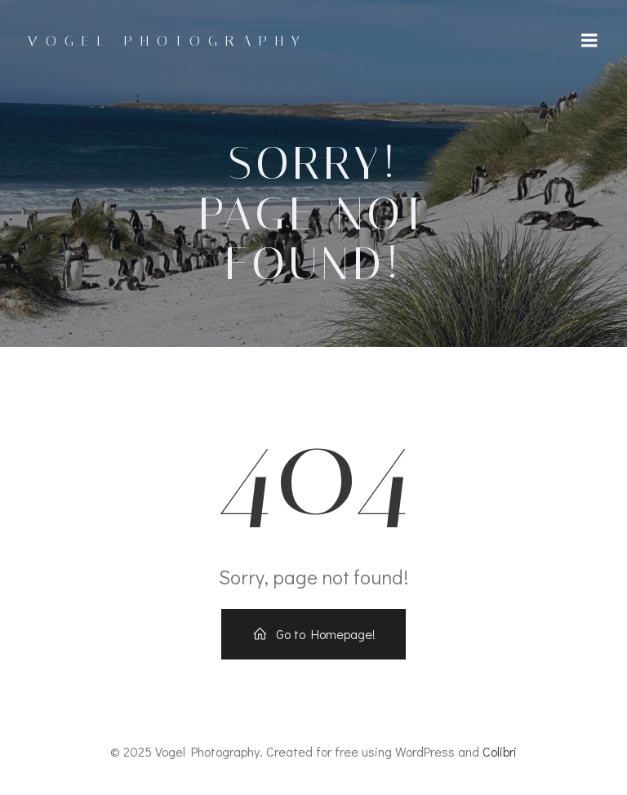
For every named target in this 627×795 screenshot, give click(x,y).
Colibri (499, 751)
